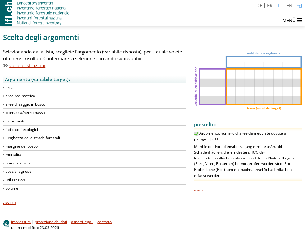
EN (289, 5)
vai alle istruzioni (27, 65)
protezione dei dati (51, 221)
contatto (104, 221)
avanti (199, 190)
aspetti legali (82, 221)
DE (259, 5)
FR (269, 5)
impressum (21, 221)
